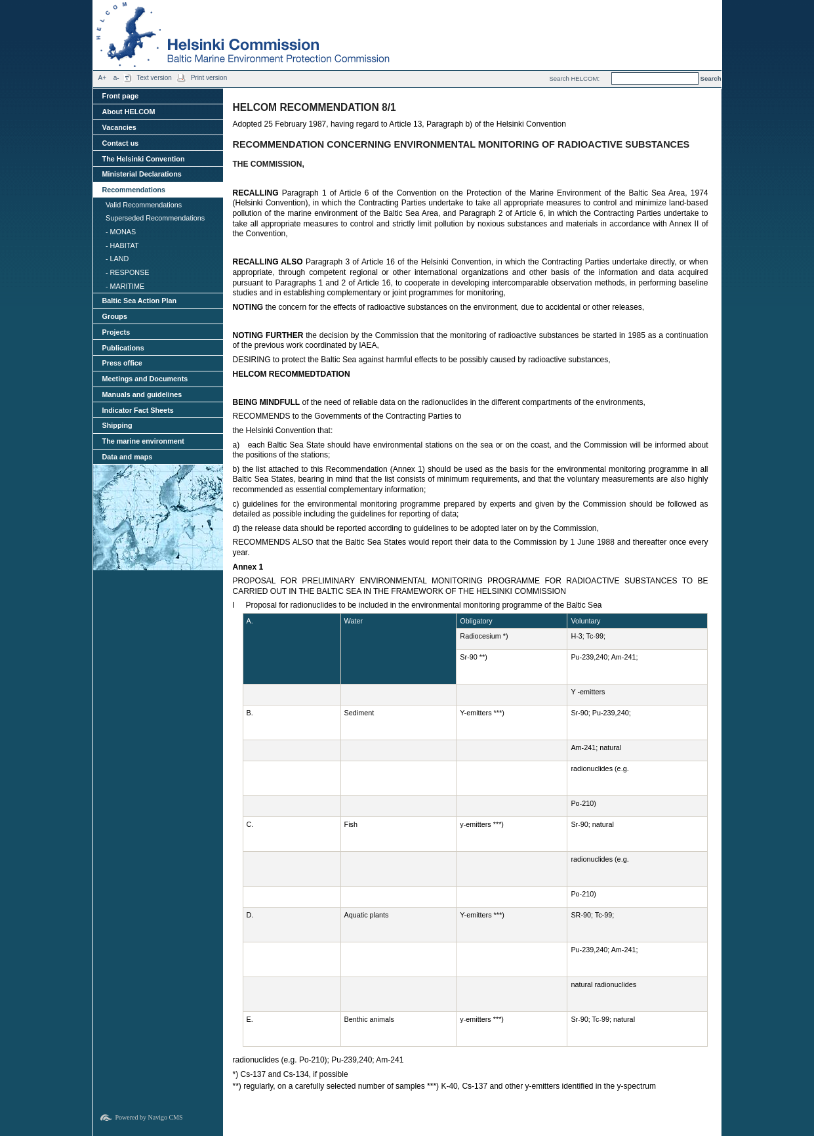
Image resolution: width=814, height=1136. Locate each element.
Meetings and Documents (145, 379)
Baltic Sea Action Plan (139, 301)
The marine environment (143, 441)
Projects (116, 332)
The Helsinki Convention (143, 159)
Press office (122, 363)
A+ (102, 77)
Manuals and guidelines (142, 394)
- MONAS (121, 232)
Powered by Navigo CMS (149, 1117)
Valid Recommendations (144, 205)
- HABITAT (122, 245)
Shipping (117, 425)
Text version (153, 77)
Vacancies (119, 127)
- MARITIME (125, 286)
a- (116, 77)
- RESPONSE (128, 272)
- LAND (117, 259)
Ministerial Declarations (142, 174)
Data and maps (127, 457)
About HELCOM (128, 112)
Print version (209, 77)
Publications (123, 348)
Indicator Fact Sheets (138, 410)
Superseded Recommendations (155, 218)
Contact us (120, 143)
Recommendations (134, 190)
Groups (114, 316)
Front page (120, 96)
